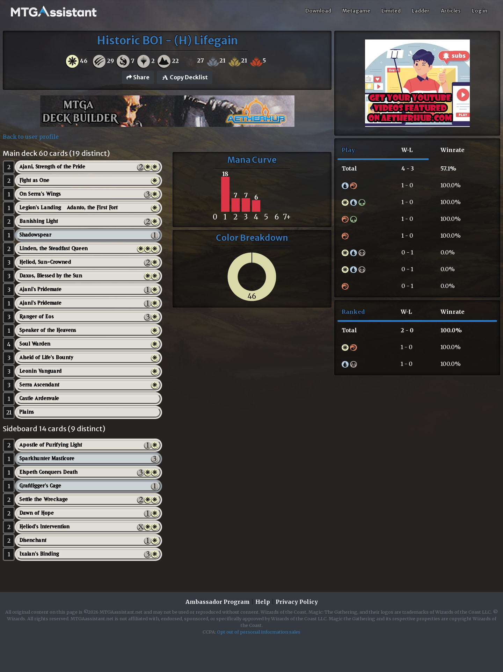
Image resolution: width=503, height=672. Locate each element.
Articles (451, 11)
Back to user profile (31, 136)
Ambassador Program (217, 601)
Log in (479, 11)
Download (318, 11)
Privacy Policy (297, 601)
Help (262, 601)
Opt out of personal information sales (258, 632)
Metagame (356, 11)
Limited (391, 11)
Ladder (421, 11)
